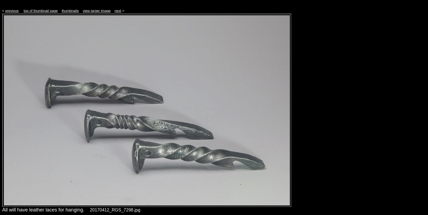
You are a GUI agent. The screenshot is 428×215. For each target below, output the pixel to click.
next (118, 11)
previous (12, 11)
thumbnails (70, 11)
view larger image (97, 11)
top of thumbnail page (40, 11)
